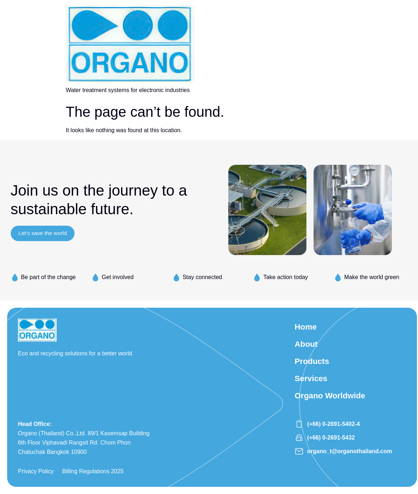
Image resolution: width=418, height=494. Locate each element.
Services (312, 383)
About (307, 346)
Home (307, 327)
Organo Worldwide (333, 402)
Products (313, 365)
